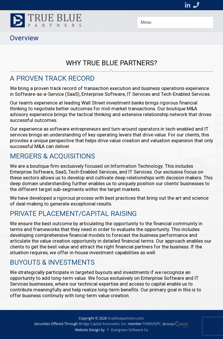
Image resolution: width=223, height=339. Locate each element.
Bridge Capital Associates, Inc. (103, 323)
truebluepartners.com (125, 318)
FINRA (147, 323)
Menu (146, 22)
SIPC (157, 323)
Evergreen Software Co (129, 329)
